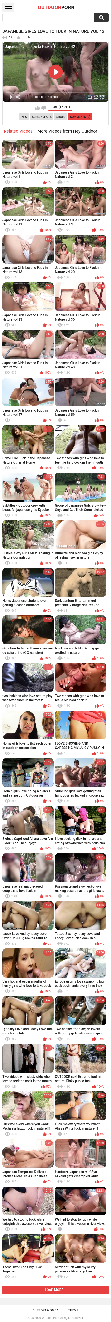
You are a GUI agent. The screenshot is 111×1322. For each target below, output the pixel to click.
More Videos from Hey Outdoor (67, 131)
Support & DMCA (45, 1310)
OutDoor (56, 7)
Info (24, 117)
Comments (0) (80, 117)
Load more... (55, 1290)
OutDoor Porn (50, 1318)
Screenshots (42, 117)
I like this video (37, 108)
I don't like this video (43, 108)
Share (60, 117)
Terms (73, 1310)
